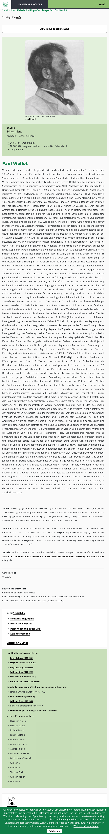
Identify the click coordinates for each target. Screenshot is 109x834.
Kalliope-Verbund (20, 633)
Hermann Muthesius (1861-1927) (24, 681)
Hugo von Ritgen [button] (68, 201)
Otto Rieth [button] (10, 468)
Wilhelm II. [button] (62, 321)
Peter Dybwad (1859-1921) (21, 658)
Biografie (47, 10)
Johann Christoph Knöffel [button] (84, 397)
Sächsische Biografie (28, 10)
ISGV (5, 4)
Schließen (54, 831)
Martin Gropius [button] (46, 213)
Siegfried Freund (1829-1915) (22, 662)
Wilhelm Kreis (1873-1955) (21, 671)
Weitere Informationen (86, 826)
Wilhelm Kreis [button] (12, 408)
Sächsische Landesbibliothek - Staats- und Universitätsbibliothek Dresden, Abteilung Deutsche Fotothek (53, 556)
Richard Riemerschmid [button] (40, 408)
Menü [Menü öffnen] (102, 4)
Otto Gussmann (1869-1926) (22, 696)
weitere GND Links (17, 642)
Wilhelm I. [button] (18, 293)
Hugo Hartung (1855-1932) (21, 667)
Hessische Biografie (21, 623)
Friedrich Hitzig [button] (72, 209)
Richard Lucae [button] (47, 209)
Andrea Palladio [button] (39, 237)
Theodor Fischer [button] (69, 464)
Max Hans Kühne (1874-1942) (23, 676)
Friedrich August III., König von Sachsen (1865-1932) (33, 710)
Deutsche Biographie (22, 618)
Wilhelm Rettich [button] (90, 464)
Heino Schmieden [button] (73, 213)
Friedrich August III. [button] (58, 420)
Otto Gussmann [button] (94, 404)
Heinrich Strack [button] (26, 209)
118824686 (19, 612)
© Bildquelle (31, 119)
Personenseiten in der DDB (25, 628)
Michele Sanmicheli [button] (66, 237)
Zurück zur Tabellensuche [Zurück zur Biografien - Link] (54, 28)
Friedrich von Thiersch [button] (92, 273)
